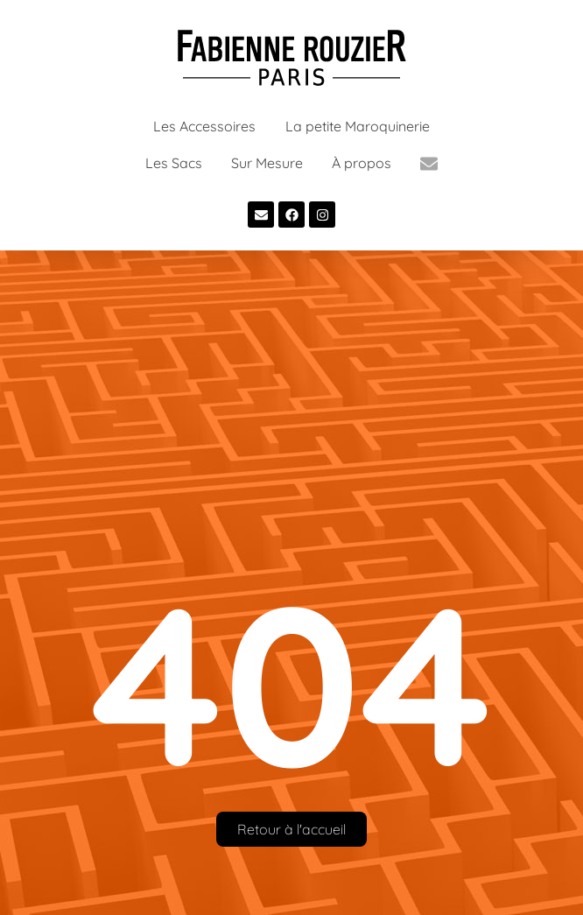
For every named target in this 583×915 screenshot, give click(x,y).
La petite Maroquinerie (357, 126)
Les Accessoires (204, 126)
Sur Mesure (267, 163)
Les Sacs (173, 163)
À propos (361, 163)
